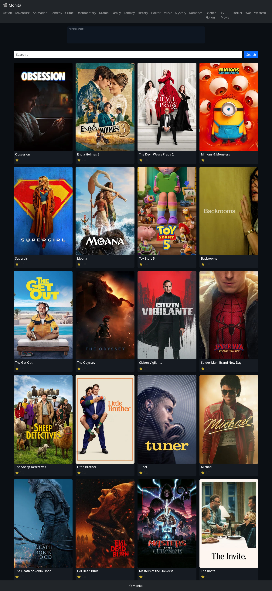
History (143, 13)
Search (251, 55)
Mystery (180, 13)
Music (168, 13)
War (248, 13)
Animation (40, 13)
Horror (156, 13)
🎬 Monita (12, 5)
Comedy (56, 13)
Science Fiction (211, 15)
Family (116, 13)
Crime (69, 13)
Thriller (237, 13)
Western (260, 13)
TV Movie (225, 15)
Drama (104, 13)
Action (7, 13)
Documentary (86, 13)
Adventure (22, 13)
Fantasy (129, 13)
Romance (195, 13)
